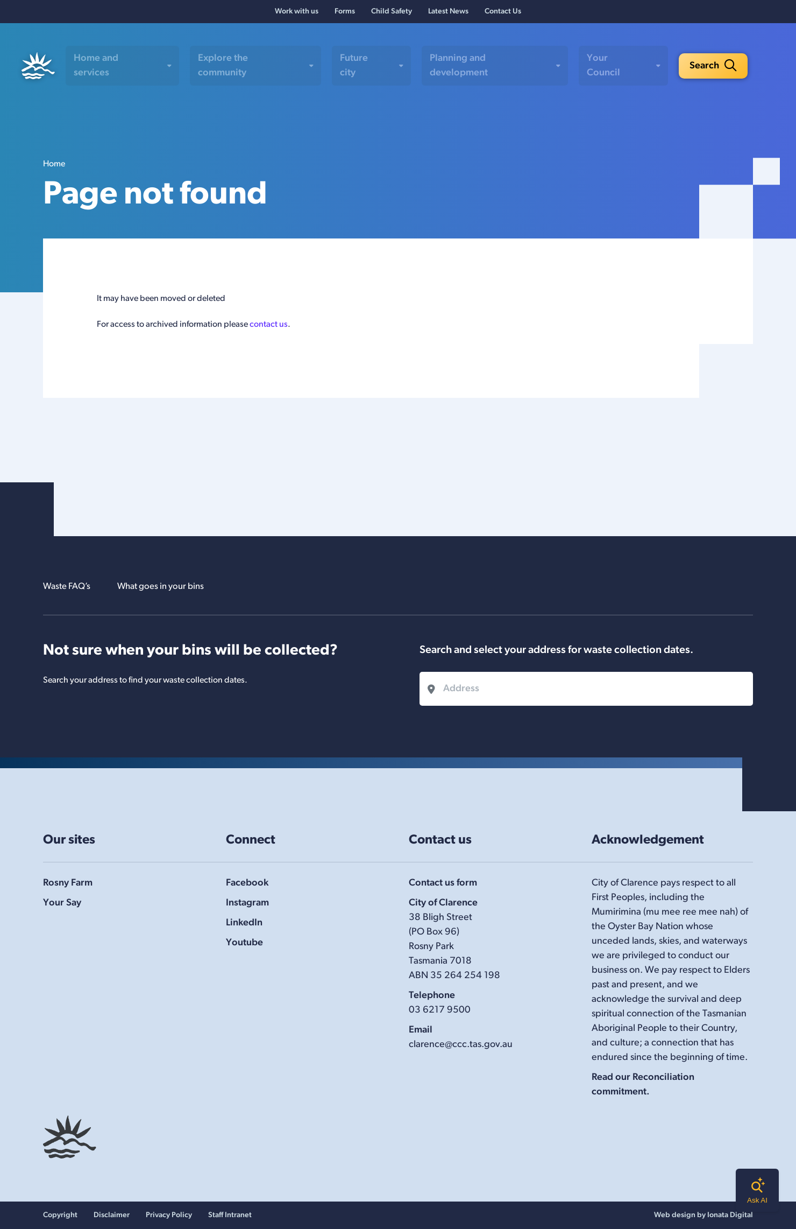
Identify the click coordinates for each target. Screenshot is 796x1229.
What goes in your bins (170, 586)
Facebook (247, 883)
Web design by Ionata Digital (703, 1215)
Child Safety (391, 14)
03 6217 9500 (440, 1010)
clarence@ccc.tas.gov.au (461, 1045)
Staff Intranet (230, 1215)
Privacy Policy (169, 1215)
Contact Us (503, 14)
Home (54, 168)
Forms (345, 14)
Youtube (244, 943)
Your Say (62, 903)
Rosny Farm (68, 883)
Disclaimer (112, 1215)
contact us (269, 328)
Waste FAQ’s (69, 586)
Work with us (296, 14)
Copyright (60, 1215)
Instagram (247, 903)
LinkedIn (244, 923)
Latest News (448, 14)
